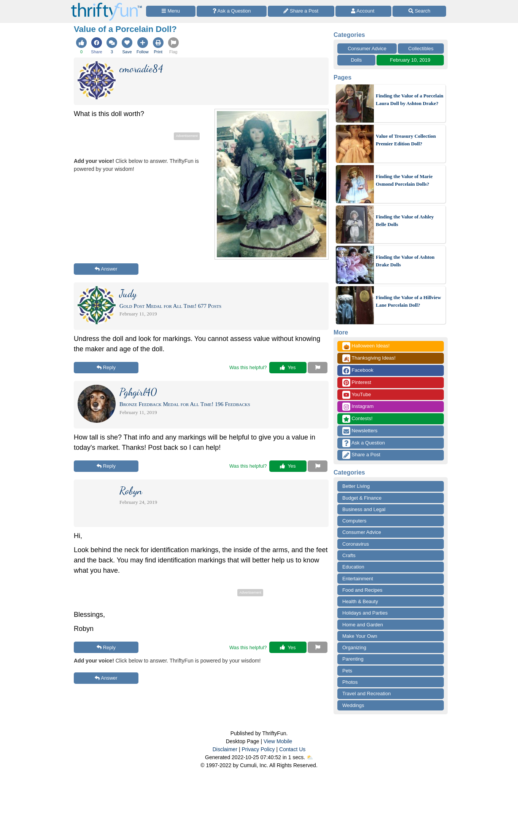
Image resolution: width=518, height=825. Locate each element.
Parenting (353, 659)
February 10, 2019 (410, 60)
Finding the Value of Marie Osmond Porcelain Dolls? (404, 180)
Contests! (357, 419)
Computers (354, 521)
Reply (106, 367)
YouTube (356, 395)
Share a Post (361, 455)
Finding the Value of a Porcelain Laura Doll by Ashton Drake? (409, 99)
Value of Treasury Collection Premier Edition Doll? (406, 140)
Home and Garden (362, 625)
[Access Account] (363, 11)
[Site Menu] (170, 11)
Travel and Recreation (366, 693)
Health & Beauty (360, 601)
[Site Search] (419, 11)
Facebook (357, 370)
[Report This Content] (317, 367)
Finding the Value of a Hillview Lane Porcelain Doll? (408, 301)
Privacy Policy (258, 749)
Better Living (356, 486)
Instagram (357, 407)
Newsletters (360, 431)
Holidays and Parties (365, 613)
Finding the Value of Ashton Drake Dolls (405, 261)
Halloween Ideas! (365, 346)
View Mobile (278, 741)
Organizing (354, 647)
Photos (350, 682)
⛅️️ (310, 757)
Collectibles (420, 48)
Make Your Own (359, 636)
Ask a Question (363, 443)
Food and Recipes (362, 590)
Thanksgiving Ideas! (369, 358)
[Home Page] (106, 4)
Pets (347, 671)
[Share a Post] (301, 11)
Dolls (356, 60)
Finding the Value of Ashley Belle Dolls (405, 220)
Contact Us (292, 749)
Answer (106, 269)
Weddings (353, 705)
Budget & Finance (361, 498)
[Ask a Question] (232, 11)
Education (353, 567)
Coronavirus (355, 544)
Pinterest (356, 383)
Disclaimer (225, 749)
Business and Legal (363, 509)
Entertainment (357, 578)
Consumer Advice (367, 48)
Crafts (349, 555)
